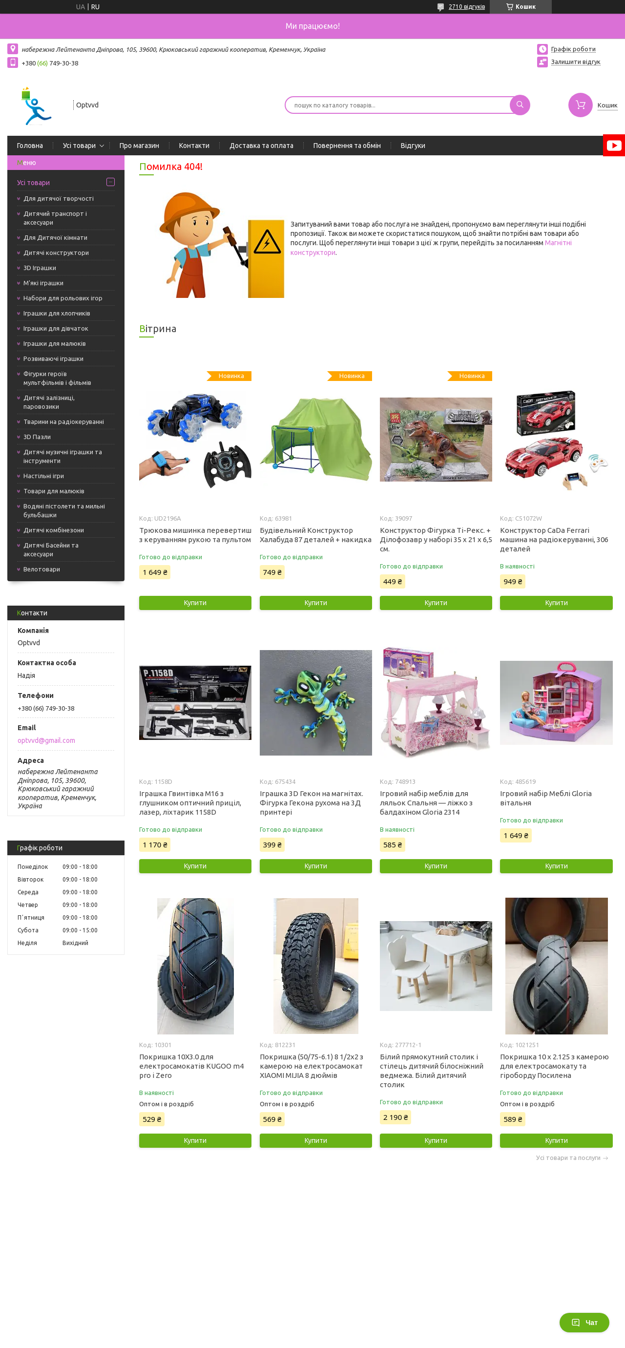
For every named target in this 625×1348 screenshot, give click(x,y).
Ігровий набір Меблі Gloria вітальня (546, 798)
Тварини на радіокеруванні (63, 421)
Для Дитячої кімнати (55, 237)
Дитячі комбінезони (53, 530)
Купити (195, 603)
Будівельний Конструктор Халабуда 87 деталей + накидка (316, 535)
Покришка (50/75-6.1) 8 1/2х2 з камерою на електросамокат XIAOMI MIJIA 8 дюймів (311, 1066)
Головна (30, 145)
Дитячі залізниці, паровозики (49, 402)
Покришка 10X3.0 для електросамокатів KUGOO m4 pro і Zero (191, 1066)
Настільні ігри (43, 475)
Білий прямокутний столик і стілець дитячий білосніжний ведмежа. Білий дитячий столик (431, 1071)
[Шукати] (520, 105)
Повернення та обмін (347, 145)
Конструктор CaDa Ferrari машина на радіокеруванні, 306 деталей (554, 539)
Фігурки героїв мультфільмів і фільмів (57, 378)
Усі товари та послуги (568, 1158)
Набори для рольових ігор (63, 298)
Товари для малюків (53, 490)
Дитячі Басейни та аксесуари (51, 549)
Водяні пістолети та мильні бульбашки (64, 510)
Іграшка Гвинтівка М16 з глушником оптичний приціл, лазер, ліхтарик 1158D (190, 802)
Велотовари (41, 569)
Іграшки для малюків (54, 343)
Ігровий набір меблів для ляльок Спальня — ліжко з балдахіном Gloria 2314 (426, 802)
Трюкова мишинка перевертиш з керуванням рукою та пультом (195, 535)
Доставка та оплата (261, 145)
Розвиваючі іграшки (53, 358)
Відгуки (413, 145)
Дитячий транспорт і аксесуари (55, 218)
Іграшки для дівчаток (55, 328)
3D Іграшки (39, 267)
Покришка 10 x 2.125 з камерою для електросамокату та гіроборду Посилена (554, 1066)
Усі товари (79, 145)
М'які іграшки (43, 282)
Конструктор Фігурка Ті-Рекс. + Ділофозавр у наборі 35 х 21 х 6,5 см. (436, 539)
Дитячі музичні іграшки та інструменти (62, 456)
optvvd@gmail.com (46, 740)
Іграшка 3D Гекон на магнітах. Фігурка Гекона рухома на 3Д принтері (311, 802)
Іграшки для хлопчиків (56, 313)
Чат (584, 1322)
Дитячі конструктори (56, 252)
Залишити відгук (576, 61)
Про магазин (139, 145)
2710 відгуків (467, 6)
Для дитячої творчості (58, 198)
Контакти (194, 145)
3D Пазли (37, 436)
